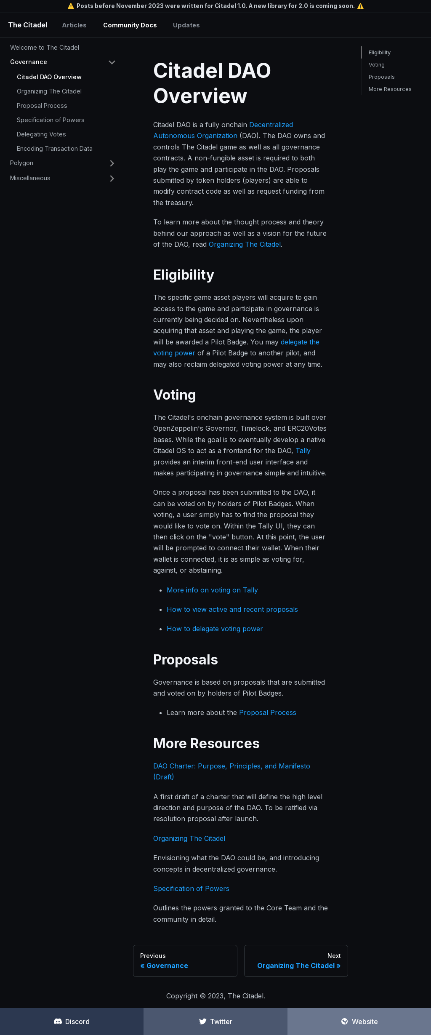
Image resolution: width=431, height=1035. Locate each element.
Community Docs (130, 25)
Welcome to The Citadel (44, 47)
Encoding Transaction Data (55, 148)
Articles (74, 25)
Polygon (21, 162)
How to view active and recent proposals (232, 609)
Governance (28, 61)
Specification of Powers (51, 119)
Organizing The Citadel (49, 91)
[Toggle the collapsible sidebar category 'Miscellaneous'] (112, 178)
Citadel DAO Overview (49, 76)
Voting (377, 64)
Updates (186, 25)
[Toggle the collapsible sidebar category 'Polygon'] (112, 163)
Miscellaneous (30, 177)
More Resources (390, 89)
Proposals (382, 77)
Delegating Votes (41, 134)
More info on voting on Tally (212, 590)
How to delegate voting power (215, 628)
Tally (303, 450)
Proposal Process (42, 105)
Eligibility (380, 52)
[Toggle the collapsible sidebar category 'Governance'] (112, 62)
